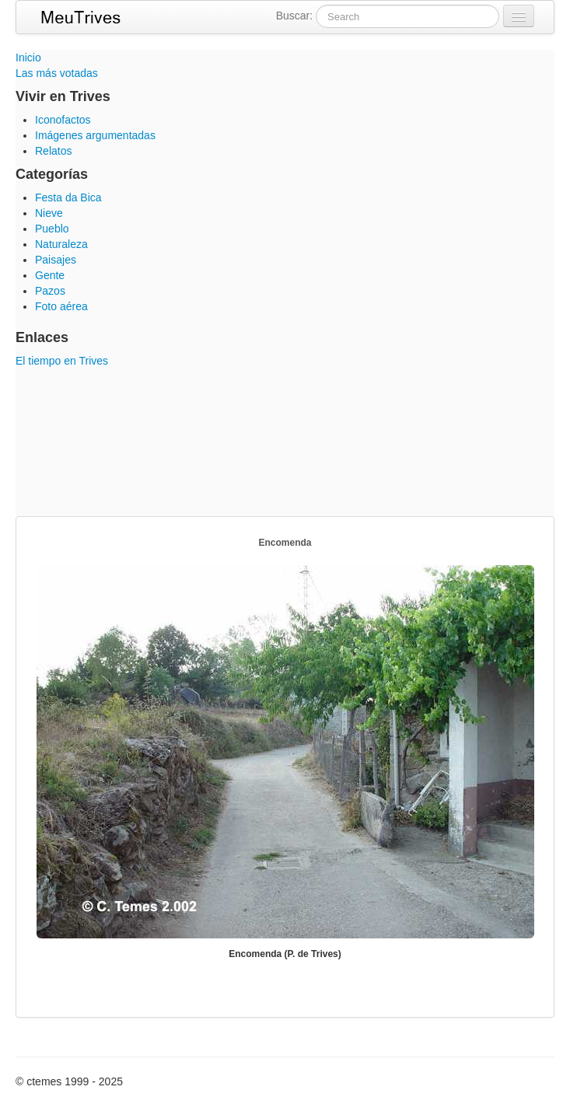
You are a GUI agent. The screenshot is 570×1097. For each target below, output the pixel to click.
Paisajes (55, 259)
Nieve (49, 213)
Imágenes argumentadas (95, 135)
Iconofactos (63, 120)
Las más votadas (57, 73)
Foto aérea (61, 306)
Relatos (53, 151)
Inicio (28, 57)
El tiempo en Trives (62, 361)
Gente (50, 275)
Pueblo (52, 228)
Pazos (50, 291)
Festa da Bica (68, 197)
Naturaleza (61, 244)
